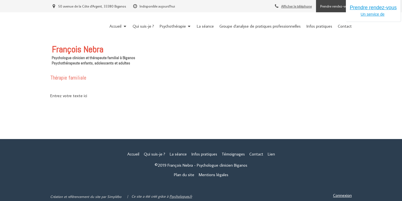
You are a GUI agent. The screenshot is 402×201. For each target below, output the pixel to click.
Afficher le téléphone (296, 6)
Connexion (342, 195)
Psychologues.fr (180, 196)
